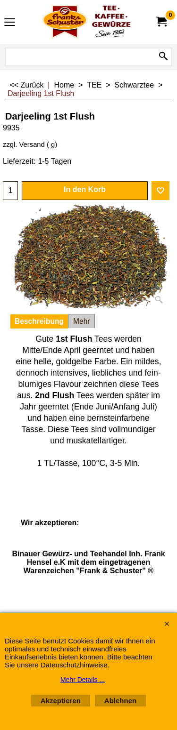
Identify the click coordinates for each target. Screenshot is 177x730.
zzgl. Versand (24, 144)
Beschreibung (39, 321)
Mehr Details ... (82, 679)
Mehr (81, 321)
